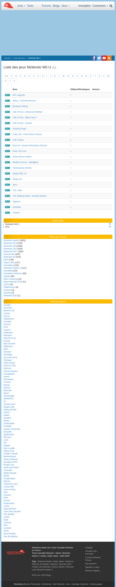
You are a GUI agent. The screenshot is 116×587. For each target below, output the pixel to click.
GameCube (9, 254)
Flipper (7, 445)
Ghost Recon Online (22, 156)
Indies (6, 415)
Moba (6, 476)
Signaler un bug (92, 567)
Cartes (7, 313)
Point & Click (10, 365)
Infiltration (8, 332)
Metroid (35, 564)
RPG (6, 349)
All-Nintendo (46, 584)
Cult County (18, 140)
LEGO (7, 284)
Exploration (9, 503)
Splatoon (54, 564)
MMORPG (9, 398)
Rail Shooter (9, 343)
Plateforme (9, 319)
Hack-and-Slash (11, 467)
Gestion (7, 418)
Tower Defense (11, 459)
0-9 (6, 76)
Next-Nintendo (58, 584)
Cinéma (7, 290)
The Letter (17, 190)
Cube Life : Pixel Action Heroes (27, 134)
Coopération (9, 478)
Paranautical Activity (22, 168)
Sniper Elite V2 (20, 173)
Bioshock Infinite (20, 106)
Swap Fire (17, 179)
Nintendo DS (10, 243)
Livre (6, 440)
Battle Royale (10, 473)
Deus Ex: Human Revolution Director (30, 145)
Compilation (9, 374)
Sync (15, 184)
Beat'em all (9, 310)
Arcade (7, 305)
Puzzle (7, 341)
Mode (6, 420)
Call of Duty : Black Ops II (25, 117)
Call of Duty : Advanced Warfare (28, 112)
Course (7, 324)
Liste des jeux (19, 58)
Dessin (7, 387)
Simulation (9, 379)
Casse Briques (11, 371)
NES (6, 259)
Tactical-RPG (10, 509)
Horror (7, 316)
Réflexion (8, 346)
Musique (8, 335)
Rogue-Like (9, 407)
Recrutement (90, 563)
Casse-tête (9, 486)
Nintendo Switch (11, 240)
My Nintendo (44, 567)
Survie (7, 500)
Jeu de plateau (11, 536)
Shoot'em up (10, 338)
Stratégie (8, 354)
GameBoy (8, 265)
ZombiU (16, 212)
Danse (7, 385)
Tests (30, 5)
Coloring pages (96, 584)
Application (9, 434)
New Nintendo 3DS (13, 281)
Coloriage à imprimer (79, 584)
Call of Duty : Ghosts (22, 123)
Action (7, 376)
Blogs (56, 5)
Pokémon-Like (10, 484)
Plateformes (9, 287)
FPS (6, 327)
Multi (6, 520)
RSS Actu (36, 575)
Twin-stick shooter (12, 511)
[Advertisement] (58, 33)
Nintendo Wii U (11, 251)
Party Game (9, 363)
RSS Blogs (46, 575)
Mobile (7, 276)
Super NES (9, 262)
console (7, 528)
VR (5, 442)
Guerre (7, 330)
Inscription (84, 5)
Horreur (7, 495)
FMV (6, 497)
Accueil (7, 58)
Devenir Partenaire (31, 584)
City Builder (9, 514)
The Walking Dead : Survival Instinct (29, 196)
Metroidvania (10, 456)
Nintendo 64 (9, 257)
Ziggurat (16, 201)
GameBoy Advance (13, 273)
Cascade (8, 470)
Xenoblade (44, 564)
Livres (6, 506)
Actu (21, 5)
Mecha (7, 481)
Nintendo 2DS (10, 295)
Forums (46, 5)
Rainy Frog (9, 451)
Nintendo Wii (10, 246)
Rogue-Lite (9, 464)
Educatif (7, 390)
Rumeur (7, 437)
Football (7, 426)
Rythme (7, 368)
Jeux (65, 5)
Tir (5, 401)
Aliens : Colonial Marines (24, 100)
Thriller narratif (10, 453)
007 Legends (19, 95)
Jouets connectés (12, 429)
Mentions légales (92, 570)
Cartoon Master (58, 567)
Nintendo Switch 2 (12, 268)
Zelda (55, 561)
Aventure (8, 308)
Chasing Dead (19, 128)
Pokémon (69, 561)
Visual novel (9, 404)
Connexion (100, 5)
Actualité (8, 270)
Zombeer (17, 207)
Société (7, 293)
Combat (7, 321)
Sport (6, 393)
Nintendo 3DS (10, 248)
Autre (6, 530)
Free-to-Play (9, 489)
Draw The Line (19, 151)
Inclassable (9, 396)
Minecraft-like (10, 409)
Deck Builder (10, 533)
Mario (61, 561)
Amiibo (35, 567)
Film (6, 492)
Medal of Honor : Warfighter (25, 162)
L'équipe (89, 547)
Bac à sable (9, 448)
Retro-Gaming (10, 279)
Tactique (8, 360)
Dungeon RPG (11, 462)
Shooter (7, 352)
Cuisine (7, 382)
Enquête (8, 431)
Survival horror (11, 357)
